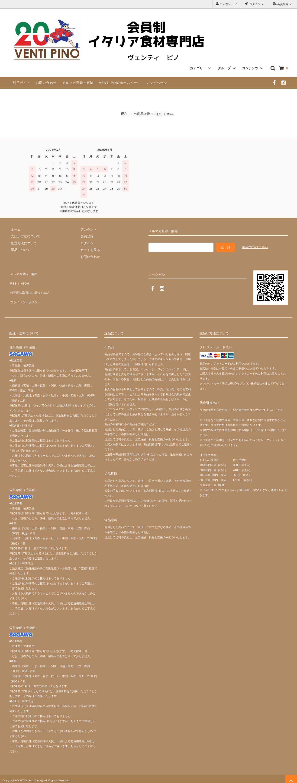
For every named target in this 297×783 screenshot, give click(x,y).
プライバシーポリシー (25, 293)
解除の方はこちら (255, 247)
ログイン (255, 4)
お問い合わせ (46, 83)
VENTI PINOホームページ (120, 83)
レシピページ (156, 83)
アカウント (226, 4)
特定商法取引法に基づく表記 (30, 286)
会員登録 (283, 4)
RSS (12, 280)
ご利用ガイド (19, 83)
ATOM (23, 280)
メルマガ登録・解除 (78, 83)
